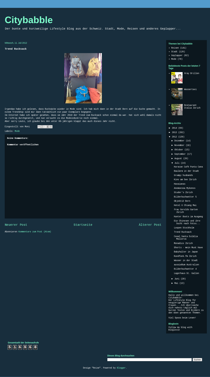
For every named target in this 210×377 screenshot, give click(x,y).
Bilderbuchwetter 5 (185, 197)
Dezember (180, 140)
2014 (175, 128)
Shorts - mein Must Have (188, 247)
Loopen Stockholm (184, 228)
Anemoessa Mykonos (184, 188)
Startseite (83, 225)
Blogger (121, 368)
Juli (177, 163)
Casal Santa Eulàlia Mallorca (186, 237)
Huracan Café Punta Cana (188, 167)
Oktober (179, 149)
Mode (17, 131)
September (180, 154)
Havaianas (179, 184)
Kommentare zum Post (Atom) (34, 231)
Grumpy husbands (183, 175)
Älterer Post (150, 225)
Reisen (175, 48)
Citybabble (29, 20)
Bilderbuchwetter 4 (185, 269)
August (178, 158)
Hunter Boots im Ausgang (188, 216)
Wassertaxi (190, 89)
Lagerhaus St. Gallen (186, 273)
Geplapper (177, 55)
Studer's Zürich (183, 192)
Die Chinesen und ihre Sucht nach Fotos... (187, 222)
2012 (175, 137)
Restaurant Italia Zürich (192, 106)
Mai (176, 283)
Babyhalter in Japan (186, 252)
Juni (177, 279)
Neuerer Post (16, 225)
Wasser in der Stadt (186, 260)
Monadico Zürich (183, 243)
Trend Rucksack (183, 232)
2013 (175, 132)
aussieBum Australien (186, 264)
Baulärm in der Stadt (186, 171)
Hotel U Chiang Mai (185, 205)
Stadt (174, 51)
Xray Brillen (191, 73)
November (180, 145)
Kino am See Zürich (185, 179)
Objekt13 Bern (182, 201)
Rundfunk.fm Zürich (185, 256)
